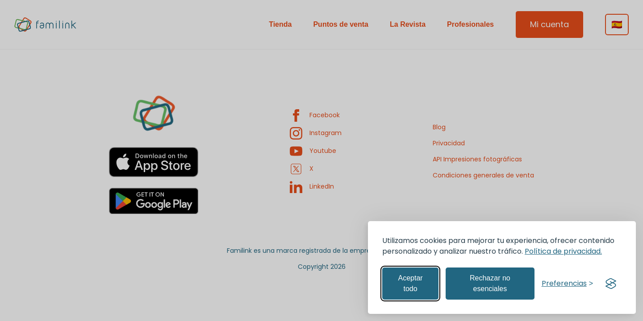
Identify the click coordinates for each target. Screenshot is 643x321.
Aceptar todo (410, 283)
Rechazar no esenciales (490, 283)
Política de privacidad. (563, 251)
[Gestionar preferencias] (567, 284)
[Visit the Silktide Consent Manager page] (611, 283)
